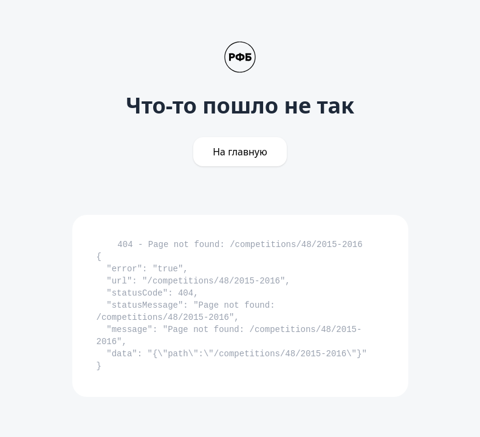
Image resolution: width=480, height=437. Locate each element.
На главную (240, 151)
